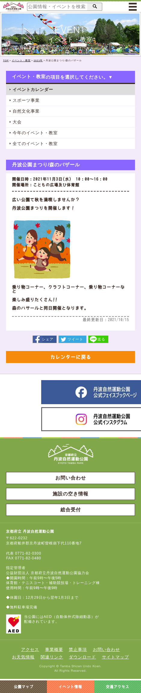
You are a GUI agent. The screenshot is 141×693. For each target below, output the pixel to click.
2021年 (38, 60)
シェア (48, 339)
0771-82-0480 (28, 558)
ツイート (75, 339)
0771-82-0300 (28, 553)
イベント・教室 (21, 60)
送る (101, 339)
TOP (6, 60)
